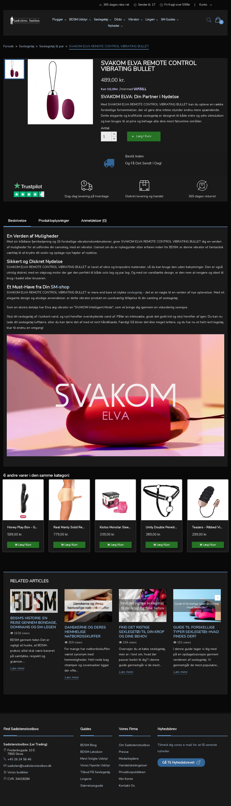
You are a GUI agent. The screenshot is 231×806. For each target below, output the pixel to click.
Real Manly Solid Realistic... (69, 527)
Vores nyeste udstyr (95, 765)
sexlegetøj (134, 292)
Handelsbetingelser (133, 765)
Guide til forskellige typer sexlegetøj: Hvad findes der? (196, 632)
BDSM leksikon (91, 752)
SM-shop (60, 287)
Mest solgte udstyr (94, 758)
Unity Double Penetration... (162, 527)
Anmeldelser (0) (94, 220)
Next (217, 598)
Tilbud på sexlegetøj (95, 772)
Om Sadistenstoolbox (134, 745)
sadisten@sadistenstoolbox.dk (29, 766)
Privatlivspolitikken (132, 772)
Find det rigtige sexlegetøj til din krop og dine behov (141, 632)
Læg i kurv (143, 136)
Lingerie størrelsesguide (91, 782)
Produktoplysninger (53, 220)
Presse (124, 752)
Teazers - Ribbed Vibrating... (208, 527)
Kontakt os (127, 785)
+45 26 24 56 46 (19, 759)
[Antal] (106, 136)
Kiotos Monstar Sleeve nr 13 (116, 527)
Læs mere (17, 668)
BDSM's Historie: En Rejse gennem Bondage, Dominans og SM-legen (33, 623)
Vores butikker (17, 772)
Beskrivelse (17, 220)
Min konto (126, 779)
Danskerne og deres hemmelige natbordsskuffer (85, 632)
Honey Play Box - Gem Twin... (23, 527)
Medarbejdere (129, 758)
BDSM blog (88, 745)
